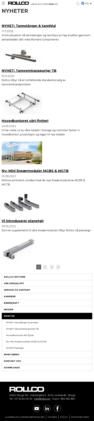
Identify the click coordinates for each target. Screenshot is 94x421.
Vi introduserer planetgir (23, 221)
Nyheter (9, 316)
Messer (8, 309)
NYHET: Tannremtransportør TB (29, 71)
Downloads (12, 367)
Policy (64, 417)
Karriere (10, 296)
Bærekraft (11, 303)
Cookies (52, 417)
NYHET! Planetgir (15, 348)
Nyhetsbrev (11, 354)
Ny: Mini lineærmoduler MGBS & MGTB (26, 341)
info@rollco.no (42, 398)
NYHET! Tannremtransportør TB (22, 329)
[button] (89, 4)
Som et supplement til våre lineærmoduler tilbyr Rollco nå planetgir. (46, 230)
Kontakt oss (12, 361)
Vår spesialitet (14, 283)
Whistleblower (80, 417)
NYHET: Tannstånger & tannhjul (22, 322)
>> (58, 267)
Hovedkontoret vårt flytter (20, 335)
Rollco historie (14, 277)
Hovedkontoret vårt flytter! (25, 121)
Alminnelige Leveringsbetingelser (24, 417)
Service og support (17, 290)
